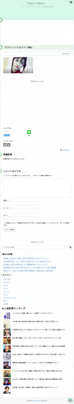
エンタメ (6, 282)
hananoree (66, 150)
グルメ (5, 285)
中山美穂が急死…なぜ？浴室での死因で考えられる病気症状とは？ (27, 261)
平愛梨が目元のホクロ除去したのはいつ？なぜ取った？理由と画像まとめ (38, 330)
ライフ (5, 294)
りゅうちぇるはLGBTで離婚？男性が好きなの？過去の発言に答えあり (37, 371)
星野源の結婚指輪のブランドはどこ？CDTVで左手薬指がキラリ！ (36, 362)
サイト (5, 215)
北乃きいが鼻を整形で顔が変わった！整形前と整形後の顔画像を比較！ (37, 379)
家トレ (5, 301)
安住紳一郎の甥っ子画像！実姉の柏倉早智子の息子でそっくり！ (26, 258)
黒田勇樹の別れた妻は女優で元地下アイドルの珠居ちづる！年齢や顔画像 (29, 267)
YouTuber (7, 279)
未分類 (5, 304)
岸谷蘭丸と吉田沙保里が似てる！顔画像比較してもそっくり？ (25, 264)
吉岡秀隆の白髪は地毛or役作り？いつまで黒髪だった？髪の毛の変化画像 (38, 346)
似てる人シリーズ (9, 297)
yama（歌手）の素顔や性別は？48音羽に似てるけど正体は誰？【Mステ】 (39, 354)
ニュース (6, 291)
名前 (6, 200)
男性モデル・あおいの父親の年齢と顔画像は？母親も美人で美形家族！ (28, 270)
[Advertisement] (37, 32)
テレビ (5, 288)
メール (6, 208)
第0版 (45, 400)
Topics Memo (36, 3)
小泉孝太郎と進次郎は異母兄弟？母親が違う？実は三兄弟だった (35, 321)
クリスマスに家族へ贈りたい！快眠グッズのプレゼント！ (33, 313)
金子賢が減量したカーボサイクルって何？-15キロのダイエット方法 (36, 338)
